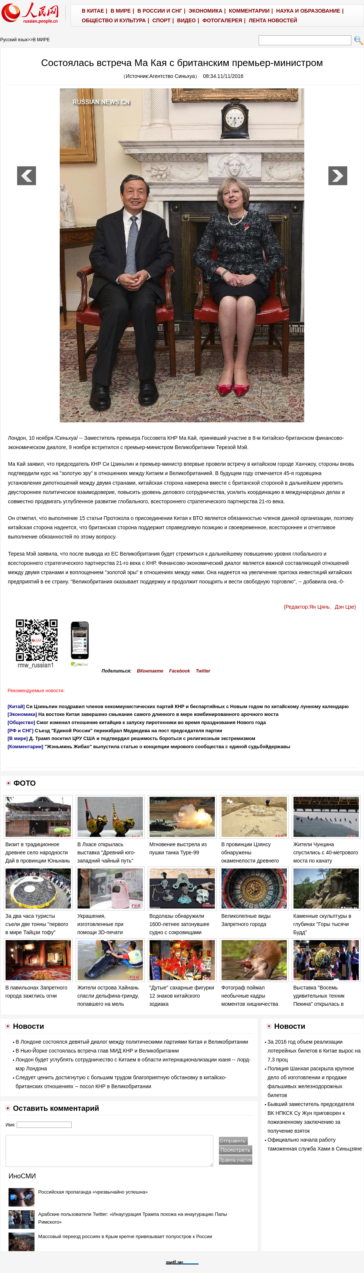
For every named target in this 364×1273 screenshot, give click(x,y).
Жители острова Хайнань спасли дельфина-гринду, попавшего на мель (108, 996)
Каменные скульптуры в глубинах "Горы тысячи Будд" (322, 924)
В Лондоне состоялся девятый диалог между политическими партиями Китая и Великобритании (132, 1042)
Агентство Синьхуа (172, 76)
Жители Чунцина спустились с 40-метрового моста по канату (326, 852)
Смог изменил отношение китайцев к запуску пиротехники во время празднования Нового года (151, 722)
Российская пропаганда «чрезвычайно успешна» (93, 1192)
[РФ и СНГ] (21, 730)
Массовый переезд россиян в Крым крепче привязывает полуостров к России (125, 1236)
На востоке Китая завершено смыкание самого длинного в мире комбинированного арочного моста (158, 714)
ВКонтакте (150, 671)
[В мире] (18, 738)
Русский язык (14, 39)
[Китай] (16, 706)
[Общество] (21, 722)
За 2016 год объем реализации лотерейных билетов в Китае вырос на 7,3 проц (314, 1051)
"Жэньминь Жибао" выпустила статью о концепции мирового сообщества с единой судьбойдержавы (167, 746)
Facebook (179, 671)
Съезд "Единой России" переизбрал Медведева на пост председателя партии (128, 730)
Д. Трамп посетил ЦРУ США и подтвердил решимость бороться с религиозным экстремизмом (142, 738)
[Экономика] (22, 714)
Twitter (203, 671)
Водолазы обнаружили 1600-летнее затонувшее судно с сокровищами (180, 924)
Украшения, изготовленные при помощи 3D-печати (101, 924)
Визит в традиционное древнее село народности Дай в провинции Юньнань (38, 852)
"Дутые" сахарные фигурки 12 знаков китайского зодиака (182, 996)
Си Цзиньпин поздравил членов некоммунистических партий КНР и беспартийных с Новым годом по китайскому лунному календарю (187, 706)
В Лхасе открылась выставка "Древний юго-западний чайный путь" (107, 852)
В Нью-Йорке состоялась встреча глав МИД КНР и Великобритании (97, 1051)
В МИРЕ (41, 39)
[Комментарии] (25, 746)
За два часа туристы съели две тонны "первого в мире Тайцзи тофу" (37, 924)
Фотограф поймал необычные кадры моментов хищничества (250, 996)
